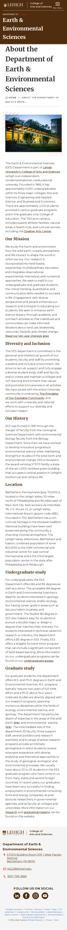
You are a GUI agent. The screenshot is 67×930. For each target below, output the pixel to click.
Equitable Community (14, 909)
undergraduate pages (38, 660)
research (11, 812)
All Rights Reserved (35, 920)
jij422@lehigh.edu (19, 868)
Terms (56, 920)
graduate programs (37, 812)
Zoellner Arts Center (37, 231)
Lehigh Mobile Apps (54, 912)
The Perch (28, 909)
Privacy (48, 920)
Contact (47, 909)
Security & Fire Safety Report (33, 917)
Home (11, 97)
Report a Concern (11, 915)
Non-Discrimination (55, 915)
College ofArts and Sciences (40, 833)
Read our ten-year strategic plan (27, 336)
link (16, 722)
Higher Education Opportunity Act (33, 915)
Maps (54, 909)
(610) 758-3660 (17, 876)
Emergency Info (22, 912)
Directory (38, 909)
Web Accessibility (37, 912)
